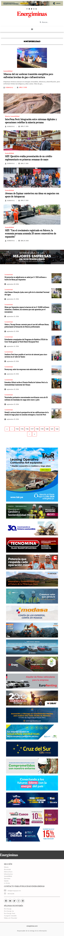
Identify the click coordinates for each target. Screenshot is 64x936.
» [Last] (34, 434)
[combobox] (50, 22)
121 (52, 429)
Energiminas (9, 87)
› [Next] (29, 434)
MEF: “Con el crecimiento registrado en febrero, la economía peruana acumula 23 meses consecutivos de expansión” (30, 233)
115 (22, 429)
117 (32, 429)
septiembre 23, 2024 (13, 361)
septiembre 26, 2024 (13, 284)
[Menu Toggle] (32, 29)
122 (57, 429)
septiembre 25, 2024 (13, 299)
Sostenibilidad (7, 71)
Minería (7, 116)
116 (27, 429)
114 (17, 429)
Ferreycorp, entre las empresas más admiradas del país (23, 369)
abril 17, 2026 (23, 87)
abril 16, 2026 (24, 240)
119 (42, 429)
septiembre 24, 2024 (13, 346)
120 (47, 429)
